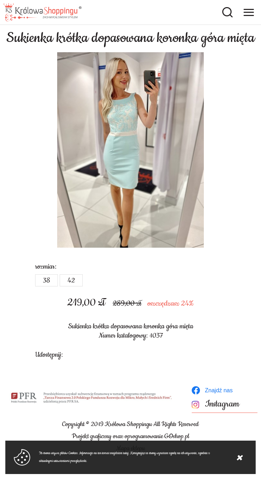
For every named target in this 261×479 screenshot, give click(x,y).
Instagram (222, 404)
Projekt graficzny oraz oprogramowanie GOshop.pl (130, 436)
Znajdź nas (219, 390)
